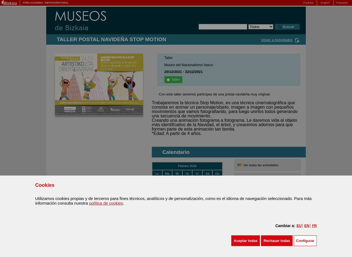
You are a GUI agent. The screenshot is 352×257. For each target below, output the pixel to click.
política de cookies (106, 203)
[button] (245, 240)
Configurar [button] (305, 241)
